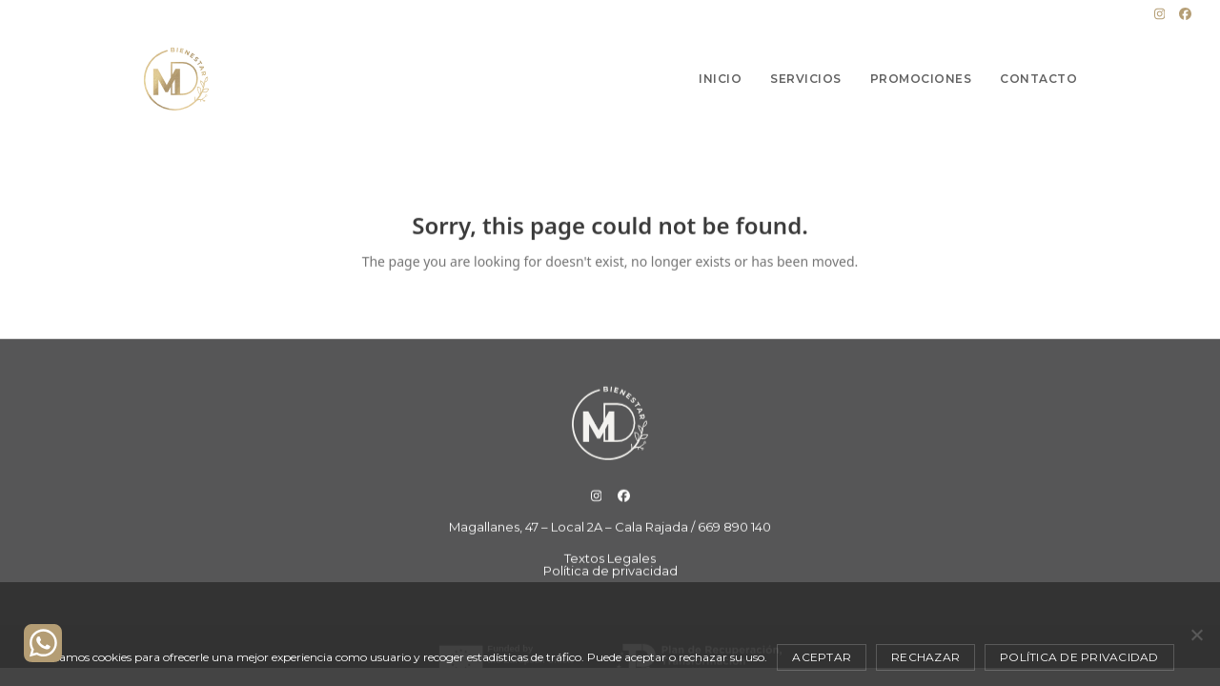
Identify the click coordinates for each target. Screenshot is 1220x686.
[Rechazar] (1196, 634)
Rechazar (925, 657)
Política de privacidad (1079, 657)
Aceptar (821, 657)
